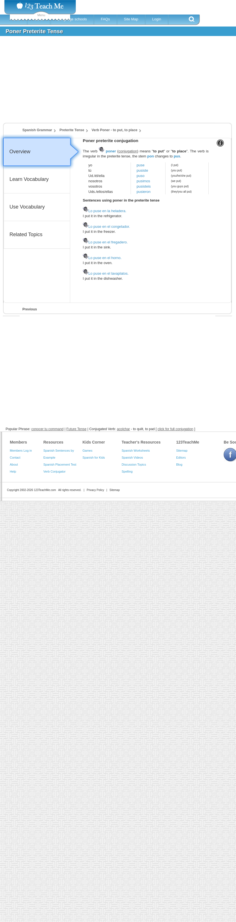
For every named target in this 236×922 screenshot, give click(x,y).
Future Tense (76, 429)
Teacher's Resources (141, 442)
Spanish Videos (132, 457)
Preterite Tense (72, 130)
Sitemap (181, 450)
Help (13, 471)
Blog (179, 464)
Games (87, 450)
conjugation (128, 151)
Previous (29, 309)
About (14, 464)
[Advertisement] (102, 82)
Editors (181, 457)
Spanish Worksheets (136, 450)
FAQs (105, 19)
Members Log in (21, 450)
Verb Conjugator (54, 471)
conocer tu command (47, 429)
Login (156, 19)
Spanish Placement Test (59, 464)
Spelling (127, 471)
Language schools (72, 19)
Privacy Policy (95, 490)
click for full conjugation (175, 429)
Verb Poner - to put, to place (115, 130)
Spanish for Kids (93, 457)
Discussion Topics (134, 464)
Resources (53, 442)
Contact (15, 457)
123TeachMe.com (45, 490)
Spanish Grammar (37, 130)
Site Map (131, 19)
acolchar (123, 429)
